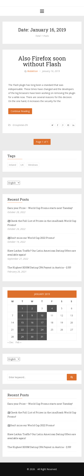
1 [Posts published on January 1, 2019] (22, 308)
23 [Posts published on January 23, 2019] (32, 329)
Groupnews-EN (20, 125)
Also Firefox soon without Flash (42, 61)
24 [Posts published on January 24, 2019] (42, 329)
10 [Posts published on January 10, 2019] (42, 315)
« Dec (10, 342)
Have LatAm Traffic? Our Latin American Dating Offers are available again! (41, 252)
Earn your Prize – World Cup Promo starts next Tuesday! (40, 208)
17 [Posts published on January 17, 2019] (42, 322)
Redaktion (32, 71)
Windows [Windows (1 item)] (33, 164)
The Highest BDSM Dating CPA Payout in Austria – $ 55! (39, 267)
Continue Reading (20, 111)
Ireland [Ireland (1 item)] (12, 164)
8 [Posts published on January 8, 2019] (22, 315)
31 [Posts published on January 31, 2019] (42, 336)
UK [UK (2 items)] (22, 164)
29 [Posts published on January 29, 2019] (22, 336)
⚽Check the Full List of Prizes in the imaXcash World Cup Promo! (41, 223)
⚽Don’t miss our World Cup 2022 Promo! (31, 237)
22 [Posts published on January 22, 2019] (22, 329)
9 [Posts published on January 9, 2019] (32, 315)
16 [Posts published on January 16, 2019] (32, 322)
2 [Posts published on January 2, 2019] (32, 308)
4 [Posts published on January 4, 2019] (52, 308)
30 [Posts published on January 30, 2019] (32, 336)
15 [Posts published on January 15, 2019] (22, 322)
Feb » (18, 342)
